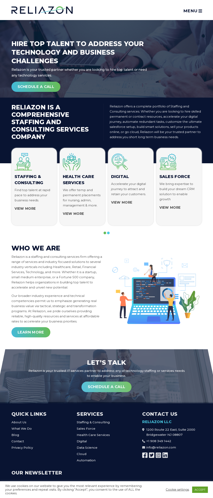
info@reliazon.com (161, 446)
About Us (18, 421)
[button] (105, 233)
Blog (15, 433)
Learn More (31, 332)
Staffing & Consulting (93, 421)
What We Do (21, 427)
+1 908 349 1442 (158, 440)
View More (25, 209)
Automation (86, 459)
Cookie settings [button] (177, 489)
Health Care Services (93, 433)
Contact (17, 440)
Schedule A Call (36, 89)
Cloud (82, 452)
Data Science (87, 446)
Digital (82, 440)
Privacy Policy (22, 446)
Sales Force (86, 427)
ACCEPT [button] (200, 489)
